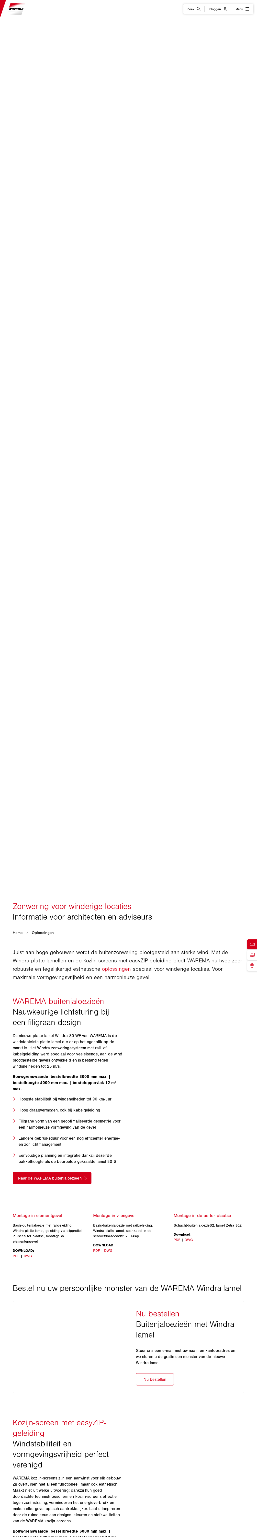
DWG (28, 1260)
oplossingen (116, 969)
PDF (16, 1260)
